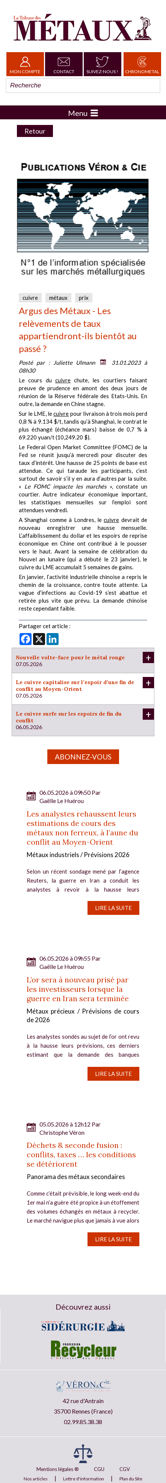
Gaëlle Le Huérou (61, 800)
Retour (34, 131)
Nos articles (36, 1478)
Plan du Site (130, 1478)
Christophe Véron (62, 1132)
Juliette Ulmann (74, 362)
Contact (63, 64)
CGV (124, 1469)
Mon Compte (25, 64)
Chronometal (142, 64)
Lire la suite (113, 907)
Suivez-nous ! (102, 64)
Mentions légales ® (57, 1469)
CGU (99, 1469)
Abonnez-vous (83, 756)
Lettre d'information (83, 1478)
